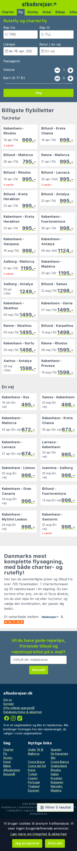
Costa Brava (36, 762)
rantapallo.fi (15, 810)
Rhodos (56, 770)
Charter (8, 12)
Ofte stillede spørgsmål (18, 708)
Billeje (60, 12)
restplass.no (8, 807)
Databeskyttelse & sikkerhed (22, 712)
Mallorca (33, 753)
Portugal (34, 782)
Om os (7, 699)
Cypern (33, 778)
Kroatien (56, 778)
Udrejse (9, 44)
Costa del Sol (37, 766)
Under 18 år (36, 749)
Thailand (33, 786)
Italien (55, 774)
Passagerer (11, 61)
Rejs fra (9, 28)
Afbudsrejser (11, 770)
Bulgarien (57, 782)
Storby (32, 12)
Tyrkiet (32, 774)
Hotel (47, 12)
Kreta (31, 770)
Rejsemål (9, 774)
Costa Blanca (60, 762)
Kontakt (8, 704)
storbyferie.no (38, 813)
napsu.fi (29, 810)
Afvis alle (55, 843)
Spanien (56, 749)
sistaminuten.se (28, 807)
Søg (39, 93)
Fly (20, 12)
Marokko (56, 786)
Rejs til (44, 28)
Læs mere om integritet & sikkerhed (38, 834)
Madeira (56, 790)
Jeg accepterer (27, 843)
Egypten (33, 790)
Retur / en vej (50, 44)
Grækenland (59, 766)
